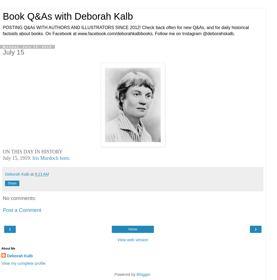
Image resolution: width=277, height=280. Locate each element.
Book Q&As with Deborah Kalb (68, 16)
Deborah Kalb (20, 256)
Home (132, 229)
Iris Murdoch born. (51, 158)
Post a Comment (22, 210)
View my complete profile (23, 263)
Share (12, 183)
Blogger (143, 274)
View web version (132, 240)
